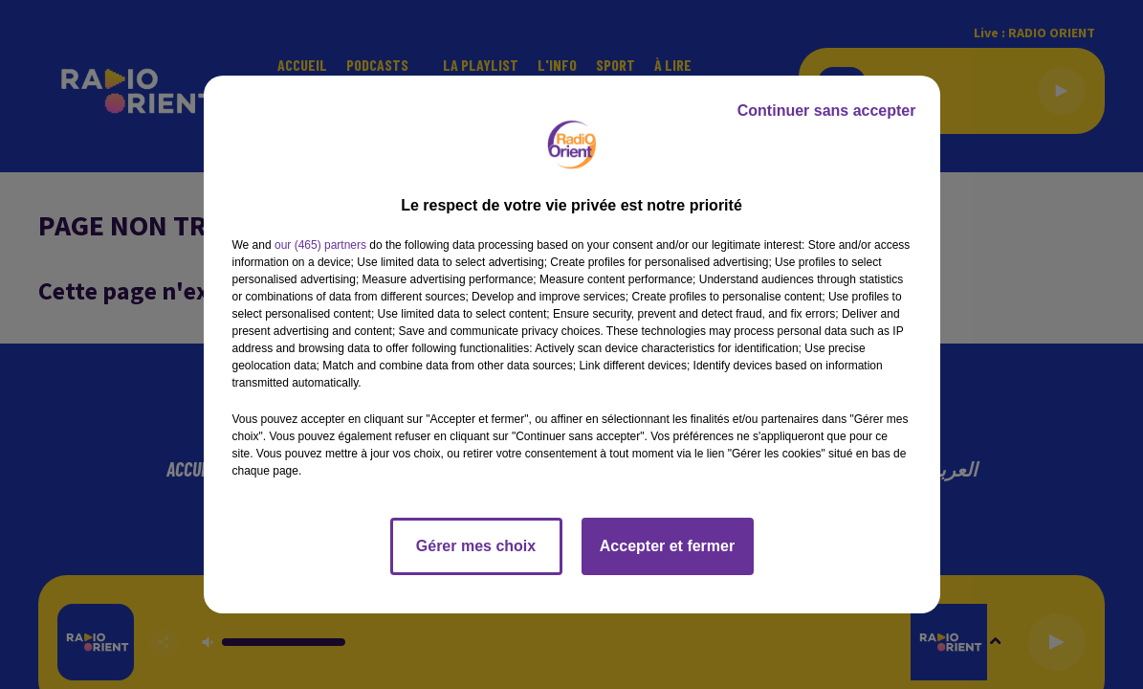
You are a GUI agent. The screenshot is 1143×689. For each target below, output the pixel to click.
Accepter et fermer (667, 546)
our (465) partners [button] (320, 245)
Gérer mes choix (476, 546)
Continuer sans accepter (826, 110)
